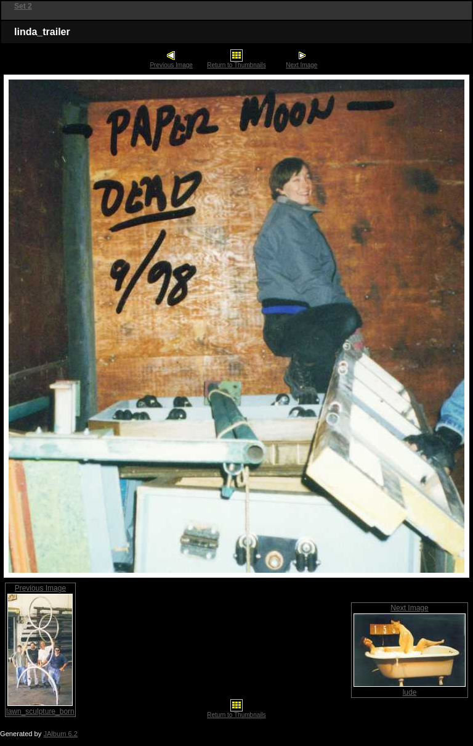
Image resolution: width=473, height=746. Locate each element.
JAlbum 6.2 (60, 733)
